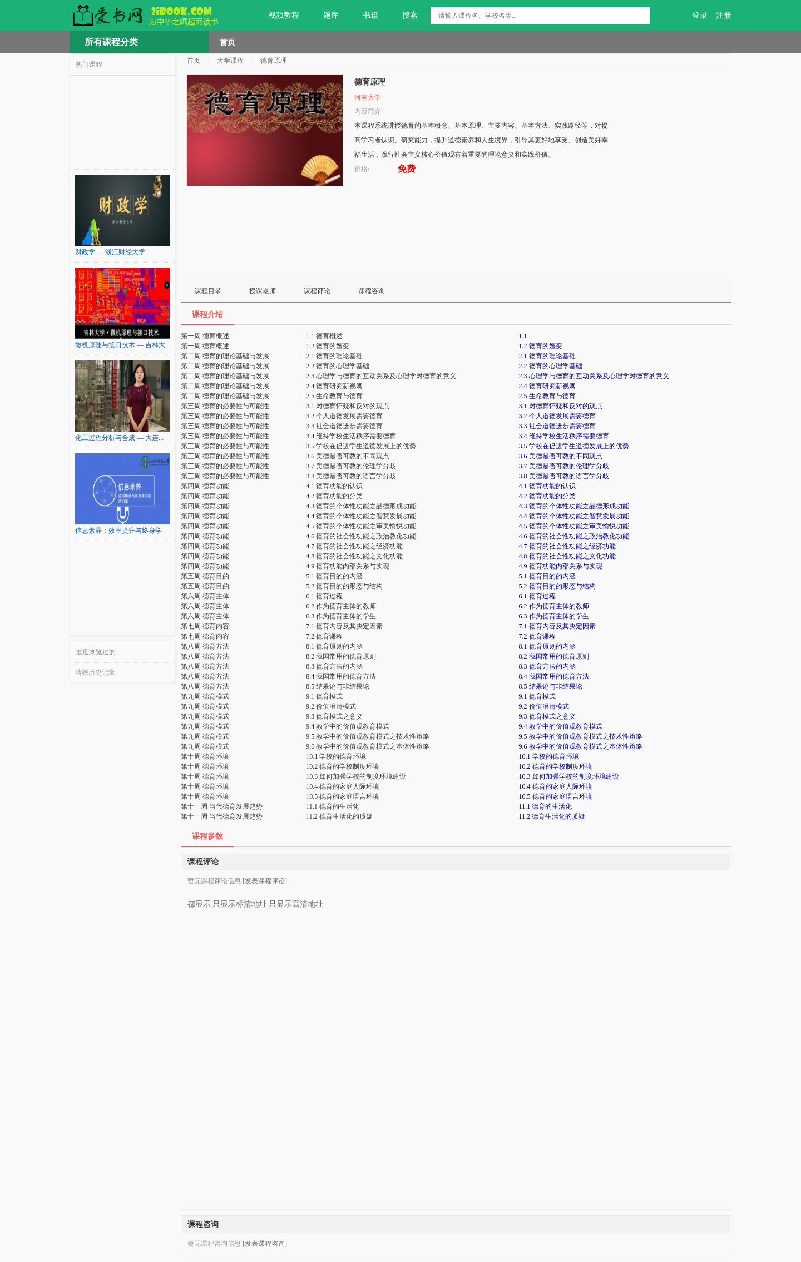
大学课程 (230, 61)
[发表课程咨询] (265, 1244)
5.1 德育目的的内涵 (547, 576)
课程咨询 (371, 291)
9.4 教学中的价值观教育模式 (560, 726)
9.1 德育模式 (537, 696)
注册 (723, 15)
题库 (324, 15)
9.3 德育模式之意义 (547, 716)
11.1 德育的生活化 (545, 806)
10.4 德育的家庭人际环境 (555, 786)
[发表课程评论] (265, 881)
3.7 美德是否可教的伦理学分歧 (564, 466)
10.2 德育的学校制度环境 (555, 766)
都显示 (199, 900)
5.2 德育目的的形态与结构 (557, 586)
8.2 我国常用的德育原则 (554, 656)
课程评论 (317, 291)
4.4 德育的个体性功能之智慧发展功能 (574, 516)
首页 (227, 42)
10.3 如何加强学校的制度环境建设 (569, 776)
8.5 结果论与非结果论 (550, 686)
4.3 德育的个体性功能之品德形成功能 (574, 506)
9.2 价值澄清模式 (544, 706)
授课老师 (262, 291)
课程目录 (208, 291)
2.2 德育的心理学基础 (550, 366)
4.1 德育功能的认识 (547, 486)
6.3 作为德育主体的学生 (554, 616)
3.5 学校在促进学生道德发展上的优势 (574, 446)
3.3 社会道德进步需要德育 (557, 426)
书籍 (364, 15)
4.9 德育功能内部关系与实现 (560, 566)
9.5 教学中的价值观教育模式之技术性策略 (580, 736)
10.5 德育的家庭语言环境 (555, 796)
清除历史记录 (95, 672)
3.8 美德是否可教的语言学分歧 (564, 476)
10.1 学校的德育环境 (549, 756)
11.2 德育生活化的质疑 (552, 816)
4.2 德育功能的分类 (547, 496)
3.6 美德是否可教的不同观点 (560, 456)
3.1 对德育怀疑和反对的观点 (560, 406)
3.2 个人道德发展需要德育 (557, 416)
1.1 (523, 336)
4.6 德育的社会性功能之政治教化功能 (574, 536)
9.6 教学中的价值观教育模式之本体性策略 (580, 746)
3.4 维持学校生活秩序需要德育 (564, 436)
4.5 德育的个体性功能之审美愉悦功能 (574, 526)
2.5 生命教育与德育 (547, 396)
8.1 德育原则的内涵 (547, 646)
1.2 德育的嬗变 (540, 346)
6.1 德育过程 (537, 596)
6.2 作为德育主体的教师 (554, 606)
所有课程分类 (111, 42)
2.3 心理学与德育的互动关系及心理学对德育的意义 (594, 376)
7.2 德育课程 (537, 636)
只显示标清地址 (239, 900)
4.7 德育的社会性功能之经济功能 (567, 546)
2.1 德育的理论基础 (547, 356)
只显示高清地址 (296, 900)
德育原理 (273, 61)
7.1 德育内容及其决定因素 (557, 626)
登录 (700, 15)
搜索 (403, 15)
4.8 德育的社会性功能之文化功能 (567, 556)
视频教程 (277, 15)
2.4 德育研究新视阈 (547, 386)
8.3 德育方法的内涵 (547, 666)
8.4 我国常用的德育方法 (554, 676)
